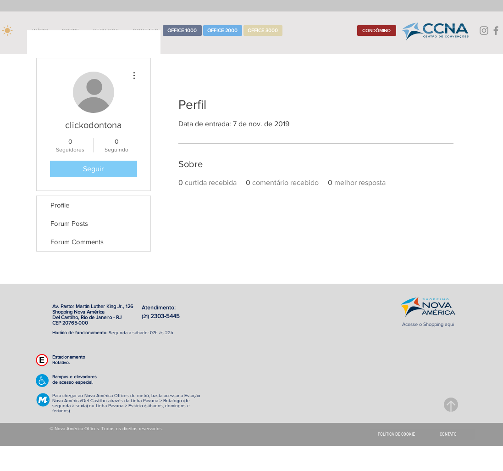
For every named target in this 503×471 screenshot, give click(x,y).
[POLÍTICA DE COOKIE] (396, 434)
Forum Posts (69, 223)
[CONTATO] (448, 434)
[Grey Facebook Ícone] (496, 30)
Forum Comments (77, 242)
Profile (59, 205)
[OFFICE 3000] (262, 30)
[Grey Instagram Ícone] (484, 30)
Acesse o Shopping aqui (428, 324)
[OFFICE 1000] (182, 30)
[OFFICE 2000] (222, 30)
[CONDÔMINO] (376, 30)
